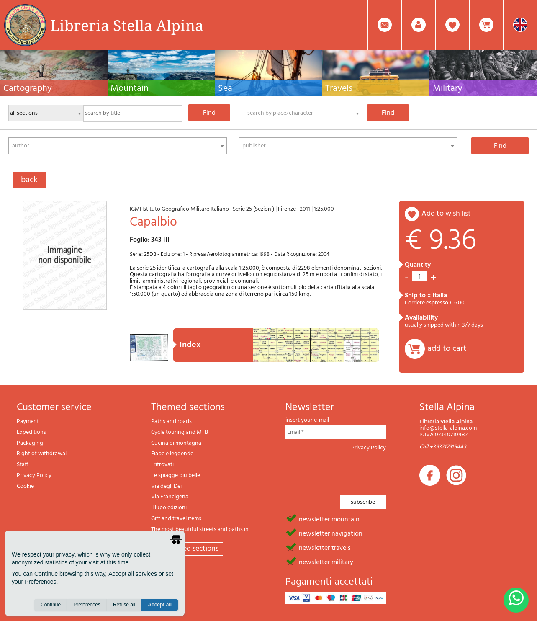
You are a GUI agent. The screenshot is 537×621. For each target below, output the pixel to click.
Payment (28, 421)
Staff (22, 464)
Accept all (160, 605)
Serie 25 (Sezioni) (253, 209)
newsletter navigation (330, 533)
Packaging (30, 443)
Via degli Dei (166, 486)
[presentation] (349, 470)
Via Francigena (169, 496)
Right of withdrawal (42, 453)
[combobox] (303, 113)
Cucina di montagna (176, 443)
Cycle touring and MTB (179, 432)
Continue (51, 605)
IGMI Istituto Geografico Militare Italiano (180, 209)
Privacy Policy (34, 475)
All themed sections (187, 549)
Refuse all (124, 605)
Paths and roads (171, 421)
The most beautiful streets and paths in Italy (200, 533)
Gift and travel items (176, 518)
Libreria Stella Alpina (126, 25)
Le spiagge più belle (175, 475)
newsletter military (326, 561)
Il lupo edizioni (169, 507)
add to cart (446, 349)
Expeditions (31, 432)
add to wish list (446, 214)
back (29, 180)
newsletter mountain (329, 518)
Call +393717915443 (442, 447)
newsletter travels (325, 547)
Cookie (25, 486)
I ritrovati (162, 464)
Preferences (86, 605)
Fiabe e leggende (172, 453)
